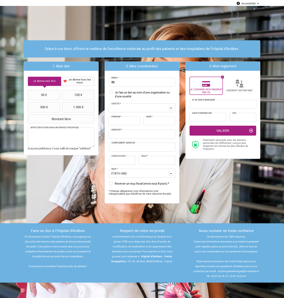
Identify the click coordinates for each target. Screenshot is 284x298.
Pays (114, 169)
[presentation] (44, 81)
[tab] (44, 81)
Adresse (116, 130)
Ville (144, 156)
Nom (149, 117)
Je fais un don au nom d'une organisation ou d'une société (142, 94)
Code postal (119, 156)
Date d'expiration (202, 113)
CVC (234, 113)
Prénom (116, 117)
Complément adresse (123, 143)
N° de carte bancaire (203, 100)
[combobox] (142, 107)
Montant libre (50, 119)
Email (115, 78)
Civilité (116, 104)
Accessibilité (249, 3)
